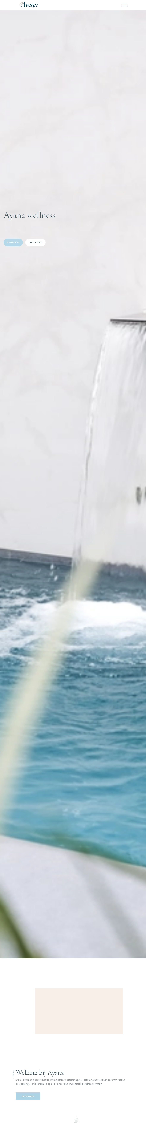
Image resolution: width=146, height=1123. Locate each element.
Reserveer (13, 242)
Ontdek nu (35, 242)
